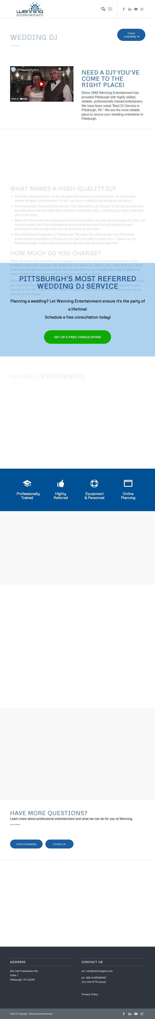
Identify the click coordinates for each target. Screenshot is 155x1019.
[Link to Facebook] (124, 9)
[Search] (101, 9)
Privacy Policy (90, 994)
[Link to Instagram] (142, 9)
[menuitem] (101, 9)
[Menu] (110, 9)
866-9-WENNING (96, 977)
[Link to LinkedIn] (130, 9)
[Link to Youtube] (136, 9)
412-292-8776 (90, 981)
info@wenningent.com (100, 971)
